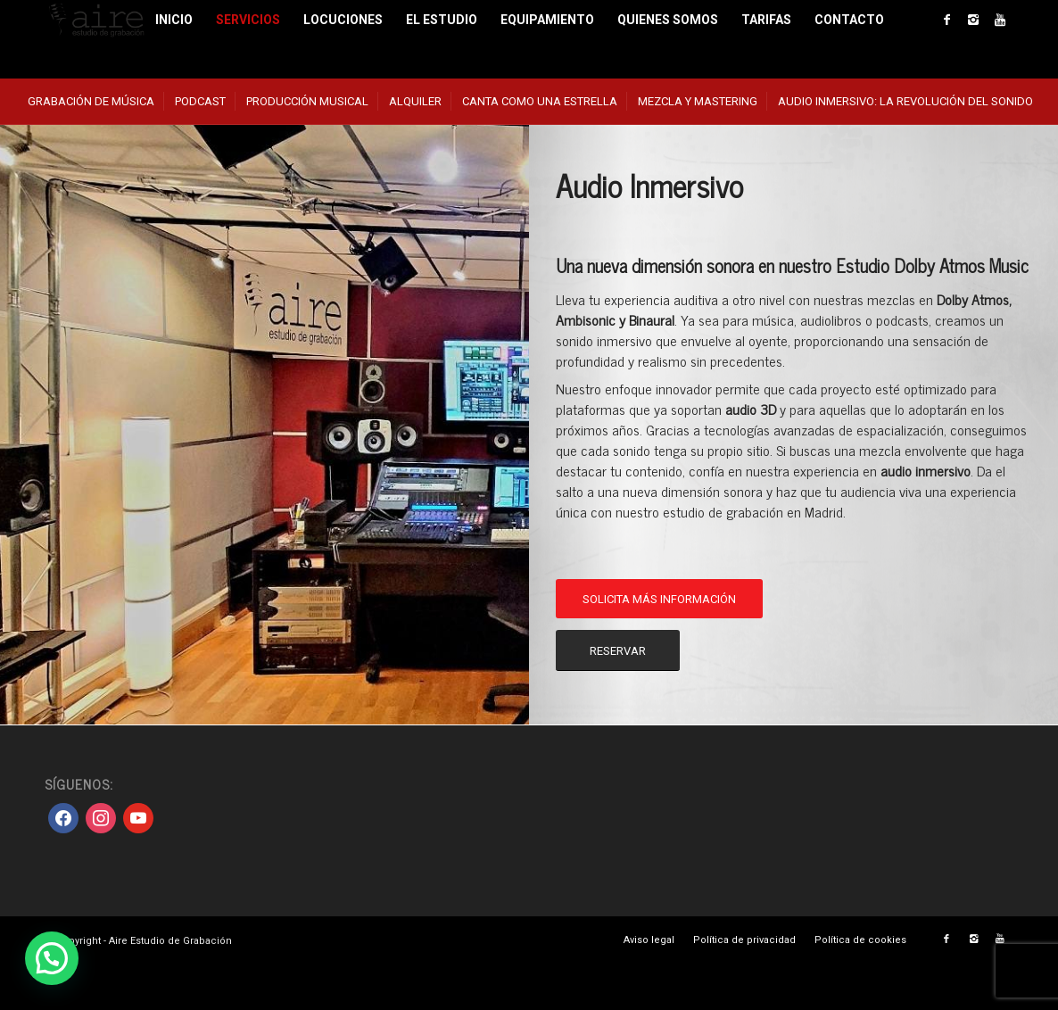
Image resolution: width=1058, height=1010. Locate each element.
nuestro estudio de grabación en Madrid (729, 511)
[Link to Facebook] (946, 19)
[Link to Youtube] (1000, 19)
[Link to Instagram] (973, 19)
